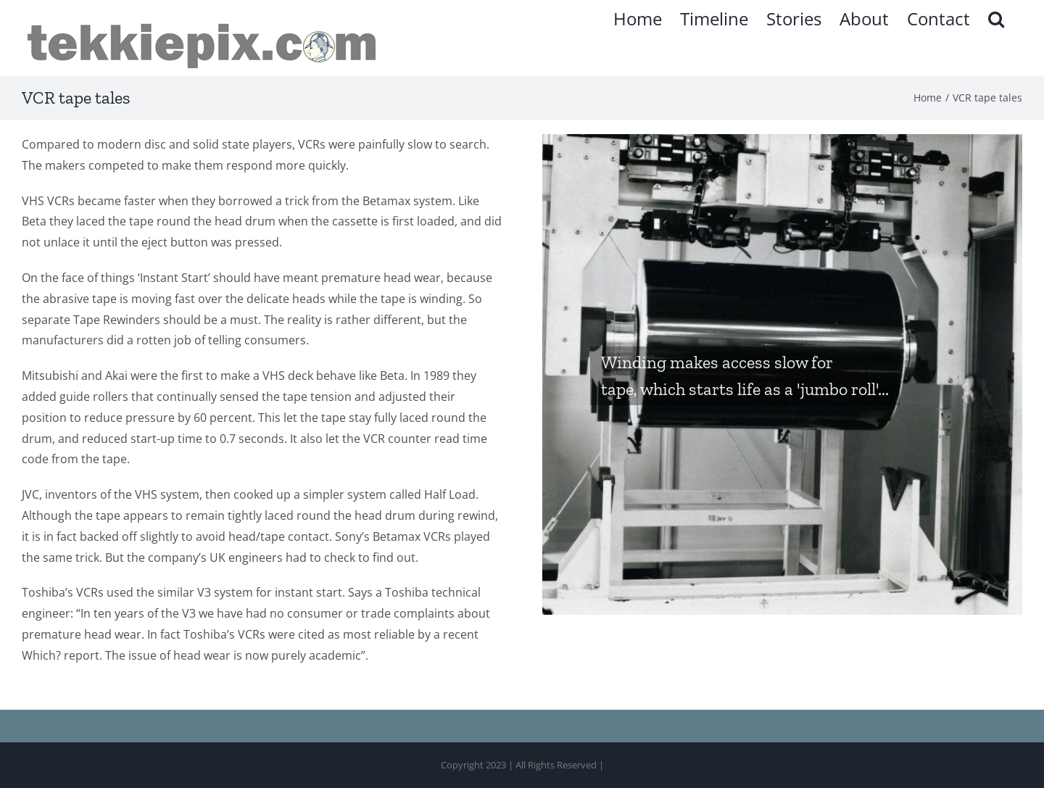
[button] (996, 18)
